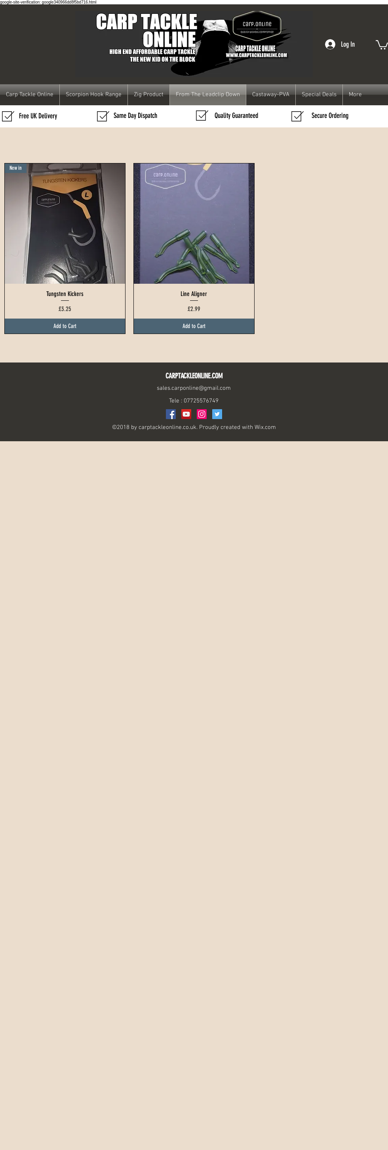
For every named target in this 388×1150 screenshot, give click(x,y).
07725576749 (201, 400)
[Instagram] (202, 414)
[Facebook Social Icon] (171, 414)
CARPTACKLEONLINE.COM (194, 376)
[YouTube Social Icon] (186, 414)
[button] (382, 44)
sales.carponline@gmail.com (194, 388)
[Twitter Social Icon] (217, 414)
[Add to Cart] (65, 326)
